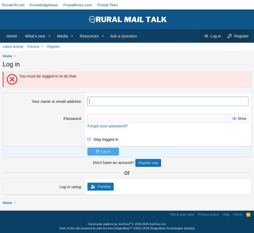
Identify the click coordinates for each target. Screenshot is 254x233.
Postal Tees (107, 5)
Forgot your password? (107, 126)
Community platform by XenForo (127, 224)
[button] (49, 36)
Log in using (70, 187)
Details (189, 228)
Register (53, 46)
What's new (35, 36)
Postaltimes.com (77, 5)
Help (226, 214)
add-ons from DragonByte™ (115, 228)
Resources (89, 36)
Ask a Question (123, 36)
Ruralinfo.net (13, 5)
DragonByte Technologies (166, 228)
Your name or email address (56, 101)
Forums (33, 46)
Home (12, 36)
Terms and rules (182, 214)
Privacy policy (208, 214)
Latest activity (13, 46)
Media (62, 36)
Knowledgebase (44, 5)
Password (72, 118)
